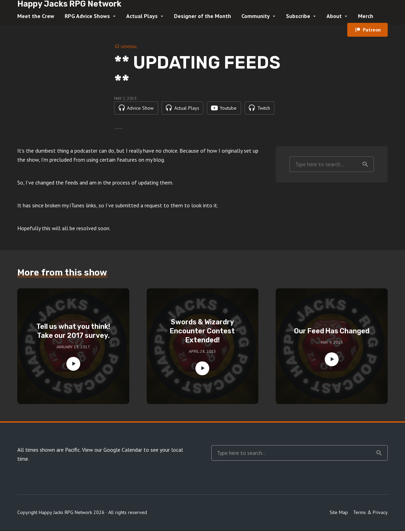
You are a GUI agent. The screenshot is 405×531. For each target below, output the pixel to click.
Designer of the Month (202, 15)
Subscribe (298, 15)
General (129, 46)
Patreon (372, 30)
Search (365, 165)
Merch (365, 15)
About (334, 15)
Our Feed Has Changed (331, 331)
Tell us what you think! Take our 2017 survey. (73, 331)
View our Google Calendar (112, 450)
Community (255, 15)
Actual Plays (142, 15)
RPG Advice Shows (87, 15)
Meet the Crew (35, 15)
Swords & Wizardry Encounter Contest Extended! (202, 331)
